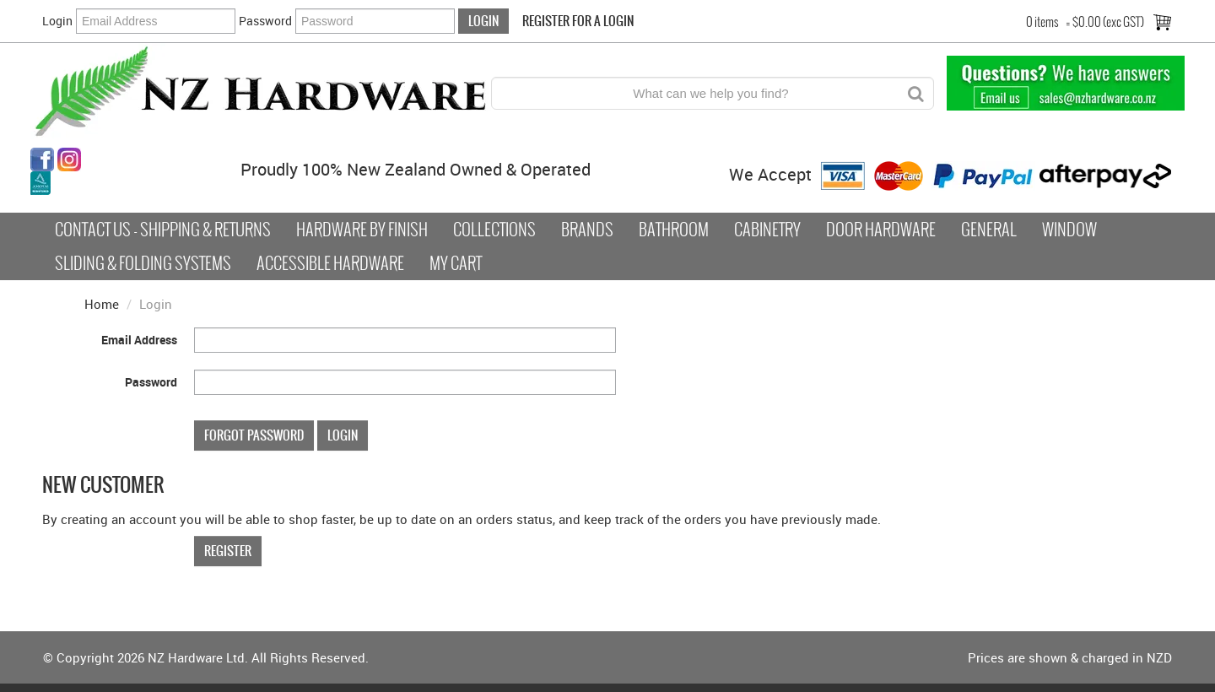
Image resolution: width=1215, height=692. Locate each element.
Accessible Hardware (330, 263)
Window (1069, 230)
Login (57, 21)
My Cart (455, 263)
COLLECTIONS (494, 230)
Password (265, 21)
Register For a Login (578, 20)
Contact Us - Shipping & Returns (163, 230)
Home (101, 303)
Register (227, 550)
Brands (587, 230)
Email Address (139, 340)
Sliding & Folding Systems (143, 263)
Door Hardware (881, 230)
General (989, 230)
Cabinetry (767, 230)
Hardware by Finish (362, 230)
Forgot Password (254, 435)
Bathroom (674, 230)
